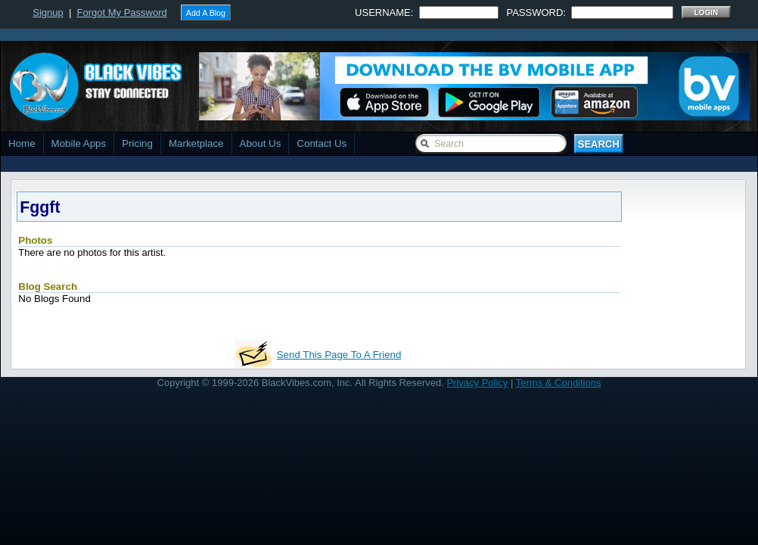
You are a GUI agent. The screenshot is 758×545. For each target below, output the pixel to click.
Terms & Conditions (558, 382)
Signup (48, 12)
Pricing (137, 143)
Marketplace (196, 143)
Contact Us (321, 143)
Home (22, 143)
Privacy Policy (477, 382)
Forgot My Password (122, 12)
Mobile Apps (79, 143)
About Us (260, 143)
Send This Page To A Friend (339, 354)
